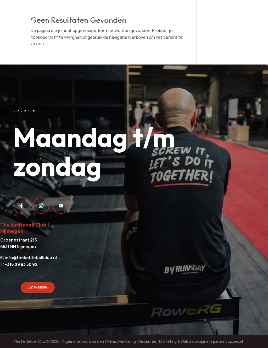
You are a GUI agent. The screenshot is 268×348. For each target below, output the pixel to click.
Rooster (206, 19)
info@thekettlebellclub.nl (31, 257)
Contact (59, 39)
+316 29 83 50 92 (21, 264)
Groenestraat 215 (18, 240)
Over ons (22, 39)
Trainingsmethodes (109, 19)
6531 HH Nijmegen (18, 246)
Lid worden (57, 19)
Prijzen (20, 19)
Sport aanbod (164, 19)
